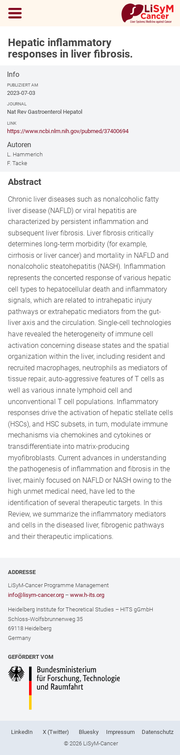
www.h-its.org (87, 595)
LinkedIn (22, 732)
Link (11, 123)
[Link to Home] (147, 13)
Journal (16, 103)
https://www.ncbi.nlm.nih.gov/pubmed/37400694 (68, 131)
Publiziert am (22, 85)
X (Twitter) (56, 732)
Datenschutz (157, 732)
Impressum (120, 732)
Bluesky (89, 732)
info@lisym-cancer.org (36, 595)
